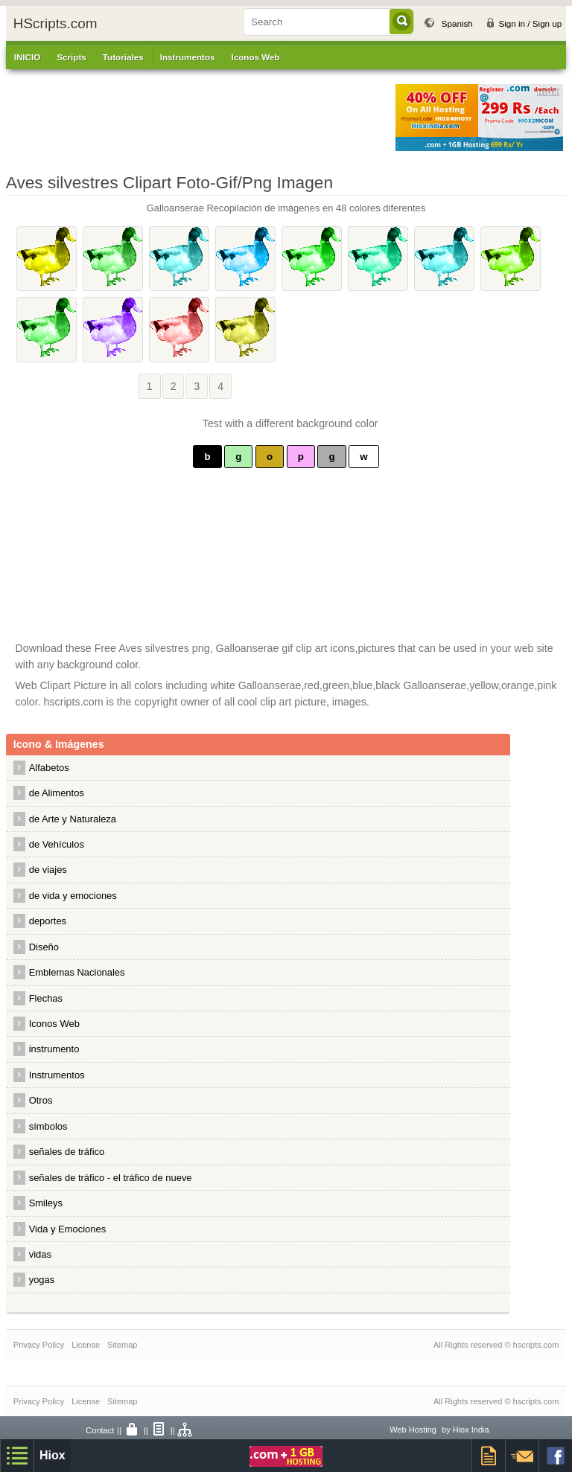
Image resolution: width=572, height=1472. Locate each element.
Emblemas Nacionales (77, 972)
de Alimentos (56, 793)
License (86, 1344)
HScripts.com (55, 23)
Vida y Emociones (67, 1229)
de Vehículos (56, 844)
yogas (42, 1279)
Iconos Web (256, 57)
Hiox (52, 1455)
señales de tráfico (67, 1151)
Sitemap (122, 1344)
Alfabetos (49, 767)
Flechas (46, 998)
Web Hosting (413, 1429)
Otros (41, 1100)
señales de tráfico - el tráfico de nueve (110, 1177)
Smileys (46, 1203)
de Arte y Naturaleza (72, 819)
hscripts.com (536, 1344)
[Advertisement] (193, 117)
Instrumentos (57, 1075)
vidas (40, 1254)
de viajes (48, 869)
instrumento (54, 1049)
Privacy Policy (38, 1344)
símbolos (48, 1126)
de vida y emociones (73, 895)
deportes (47, 921)
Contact (100, 1430)
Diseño (44, 947)
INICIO (27, 57)
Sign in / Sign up (530, 23)
